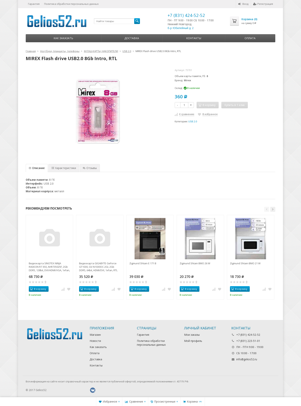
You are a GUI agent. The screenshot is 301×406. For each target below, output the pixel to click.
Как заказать (63, 38)
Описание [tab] (37, 168)
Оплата (250, 38)
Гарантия (34, 4)
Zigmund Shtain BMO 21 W (245, 263)
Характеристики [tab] (63, 168)
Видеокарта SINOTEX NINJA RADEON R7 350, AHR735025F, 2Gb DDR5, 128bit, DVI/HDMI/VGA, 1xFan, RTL (49, 267)
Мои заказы (192, 334)
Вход (243, 4)
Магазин (95, 334)
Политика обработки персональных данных (71, 4)
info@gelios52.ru (246, 359)
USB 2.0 (192, 121)
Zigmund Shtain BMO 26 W (195, 263)
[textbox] (117, 21)
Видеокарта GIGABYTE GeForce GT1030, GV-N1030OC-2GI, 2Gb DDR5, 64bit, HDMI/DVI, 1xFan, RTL (98, 267)
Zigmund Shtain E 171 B (142, 263)
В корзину (38, 289)
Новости (95, 341)
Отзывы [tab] (90, 168)
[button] (266, 209)
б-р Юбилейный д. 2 (181, 28)
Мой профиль (193, 341)
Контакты (193, 38)
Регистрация (263, 4)
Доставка (131, 38)
